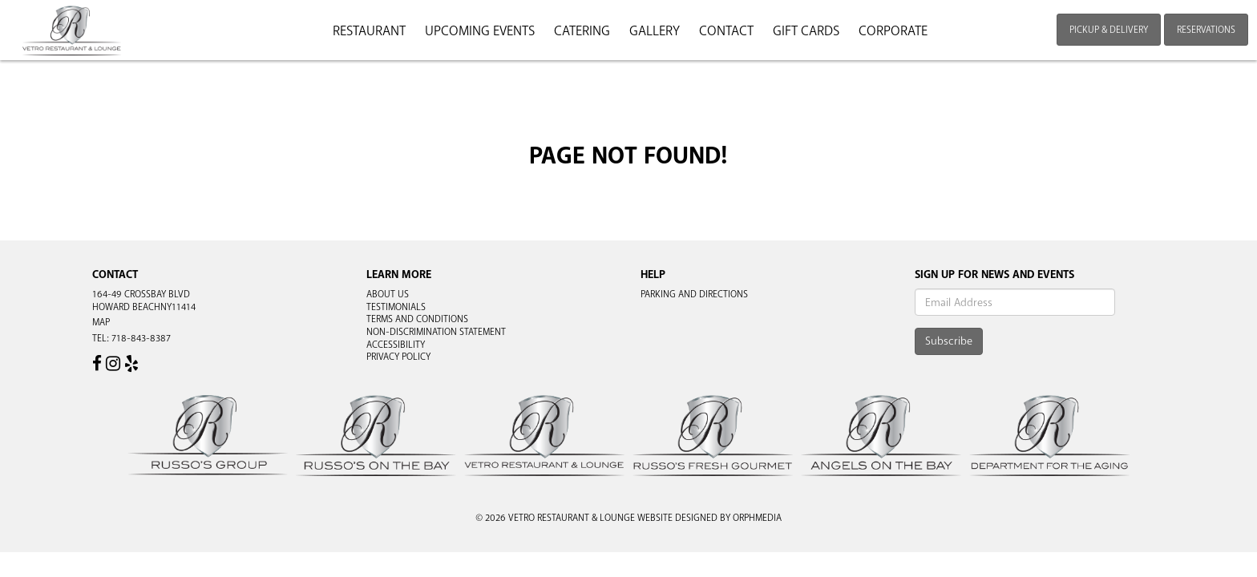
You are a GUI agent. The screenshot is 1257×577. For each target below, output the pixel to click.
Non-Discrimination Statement (436, 331)
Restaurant (369, 31)
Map (101, 322)
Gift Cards (806, 31)
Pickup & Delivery (1108, 29)
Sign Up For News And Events (994, 274)
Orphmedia (757, 517)
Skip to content (59, 73)
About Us (387, 294)
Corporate (893, 31)
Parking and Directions (694, 294)
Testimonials (396, 307)
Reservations (1206, 29)
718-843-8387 (141, 338)
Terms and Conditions (417, 319)
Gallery (654, 31)
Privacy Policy (398, 356)
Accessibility (395, 344)
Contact (726, 31)
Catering (582, 31)
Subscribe (948, 341)
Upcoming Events (480, 31)
